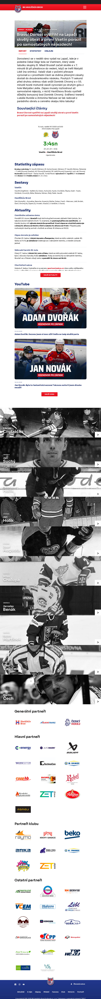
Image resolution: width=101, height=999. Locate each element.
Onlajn (48, 51)
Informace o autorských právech (70, 994)
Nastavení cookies (50, 995)
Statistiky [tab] (35, 51)
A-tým (29, 987)
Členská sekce (78, 979)
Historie (71, 987)
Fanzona (55, 987)
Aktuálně (20, 987)
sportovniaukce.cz (55, 268)
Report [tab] (23, 51)
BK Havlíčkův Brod (33, 7)
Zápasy (38, 987)
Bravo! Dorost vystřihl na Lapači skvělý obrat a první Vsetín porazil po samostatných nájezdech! (48, 113)
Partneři (80, 987)
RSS (83, 994)
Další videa (49, 394)
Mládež (46, 987)
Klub (63, 987)
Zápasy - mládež (25, 30)
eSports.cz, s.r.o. (51, 994)
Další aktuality (50, 275)
